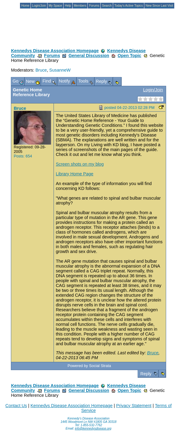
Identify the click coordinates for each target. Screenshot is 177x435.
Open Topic (129, 55)
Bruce (41, 70)
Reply (146, 373)
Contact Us (16, 405)
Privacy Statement (134, 405)
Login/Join (153, 89)
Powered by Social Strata (89, 365)
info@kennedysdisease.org (93, 428)
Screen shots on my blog (79, 164)
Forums (52, 55)
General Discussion (88, 55)
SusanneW (59, 70)
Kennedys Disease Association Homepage (55, 50)
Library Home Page (74, 173)
